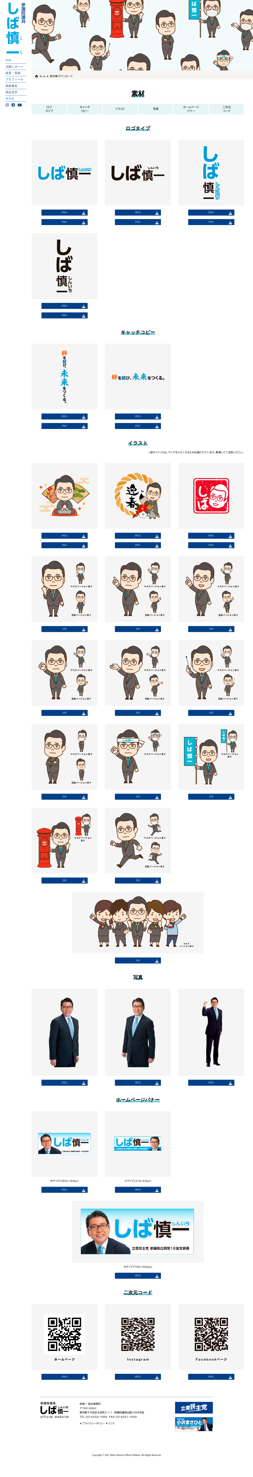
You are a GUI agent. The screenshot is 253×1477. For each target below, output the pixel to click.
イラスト (120, 108)
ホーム (43, 76)
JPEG (64, 213)
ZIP (64, 637)
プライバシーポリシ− (92, 1441)
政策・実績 (13, 72)
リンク (109, 1441)
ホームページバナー (191, 109)
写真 (155, 108)
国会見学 (12, 92)
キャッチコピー (85, 109)
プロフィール (15, 79)
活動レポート (15, 66)
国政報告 (12, 85)
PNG (64, 223)
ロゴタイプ (49, 109)
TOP (8, 60)
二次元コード (226, 109)
